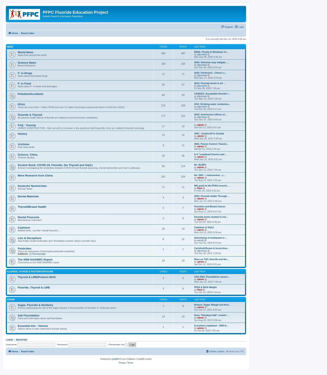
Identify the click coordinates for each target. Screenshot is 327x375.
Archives (23, 144)
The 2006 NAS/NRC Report (35, 259)
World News (25, 52)
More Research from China (35, 175)
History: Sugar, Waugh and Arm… (212, 304)
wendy (200, 240)
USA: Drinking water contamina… (212, 104)
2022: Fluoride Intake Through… (211, 196)
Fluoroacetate (37, 254)
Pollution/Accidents (30, 94)
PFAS (21, 104)
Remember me (118, 344)
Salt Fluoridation (28, 315)
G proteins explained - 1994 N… (211, 325)
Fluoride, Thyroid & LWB (34, 287)
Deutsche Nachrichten (32, 186)
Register (21, 340)
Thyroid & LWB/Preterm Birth (37, 277)
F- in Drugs (25, 73)
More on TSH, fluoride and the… (211, 259)
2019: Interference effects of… (210, 114)
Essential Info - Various (33, 325)
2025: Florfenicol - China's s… (210, 73)
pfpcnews (202, 54)
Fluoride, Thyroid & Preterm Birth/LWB (30, 272)
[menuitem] (239, 26)
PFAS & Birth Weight (205, 287)
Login (9, 340)
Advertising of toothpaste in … (211, 238)
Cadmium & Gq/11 (204, 227)
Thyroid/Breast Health (32, 206)
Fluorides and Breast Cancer (209, 206)
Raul (199, 188)
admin (200, 125)
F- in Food (24, 83)
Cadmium (24, 227)
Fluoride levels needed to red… (211, 217)
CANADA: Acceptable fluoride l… (212, 93)
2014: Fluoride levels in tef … (210, 83)
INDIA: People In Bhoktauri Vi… (211, 52)
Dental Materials (28, 196)
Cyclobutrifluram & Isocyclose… (211, 248)
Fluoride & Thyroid (30, 114)
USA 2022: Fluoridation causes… (212, 277)
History (22, 133)
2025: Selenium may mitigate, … (211, 62)
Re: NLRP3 (200, 165)
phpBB (115, 359)
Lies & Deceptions (30, 238)
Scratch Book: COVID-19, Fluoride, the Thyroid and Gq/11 (55, 165)
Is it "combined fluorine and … (210, 154)
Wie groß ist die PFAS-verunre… (211, 185)
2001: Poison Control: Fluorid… (211, 144)
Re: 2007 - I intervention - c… (210, 175)
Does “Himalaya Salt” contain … (211, 315)
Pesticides (24, 248)
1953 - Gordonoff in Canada (209, 133)
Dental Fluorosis (28, 217)
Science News (27, 62)
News (10, 47)
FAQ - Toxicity (27, 125)
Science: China (28, 154)
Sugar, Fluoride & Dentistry (35, 305)
